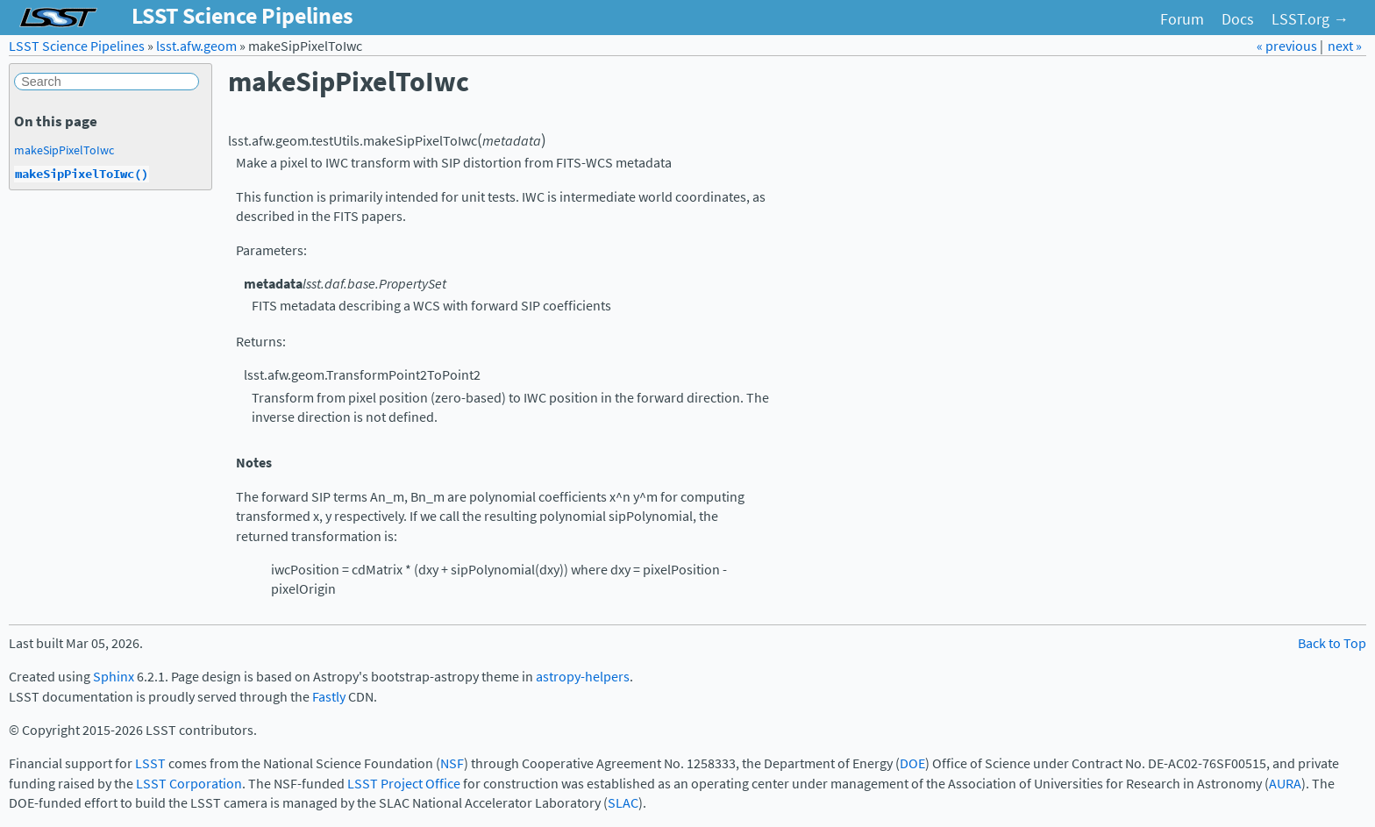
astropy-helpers (583, 676)
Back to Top (1332, 643)
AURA (1285, 783)
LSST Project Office (403, 783)
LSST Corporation (189, 783)
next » (1345, 46)
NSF (452, 763)
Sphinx (113, 676)
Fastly (329, 697)
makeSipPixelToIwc (64, 150)
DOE (912, 763)
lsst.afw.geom (196, 46)
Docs (1238, 19)
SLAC (623, 803)
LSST (150, 763)
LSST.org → (1310, 19)
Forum (1182, 19)
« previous (1288, 46)
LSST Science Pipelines (77, 46)
